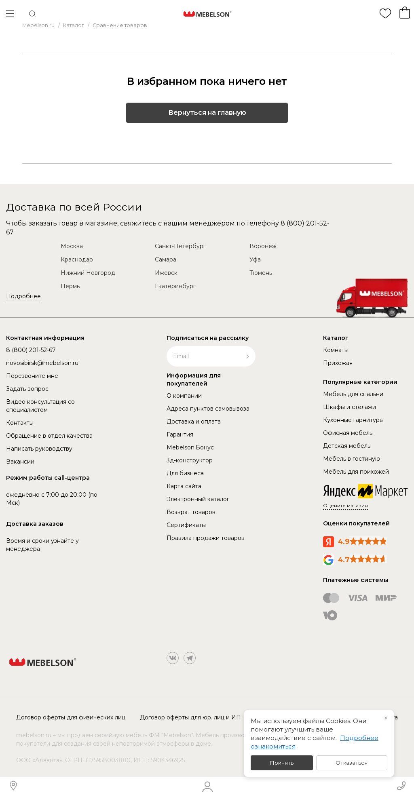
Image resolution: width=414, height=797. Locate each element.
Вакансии (20, 461)
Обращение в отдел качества (49, 435)
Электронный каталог (198, 499)
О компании (184, 395)
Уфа (255, 259)
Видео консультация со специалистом (40, 405)
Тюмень (260, 272)
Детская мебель (346, 445)
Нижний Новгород (88, 272)
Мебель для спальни (353, 394)
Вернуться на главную (207, 112)
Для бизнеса (185, 473)
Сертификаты (186, 525)
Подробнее (23, 296)
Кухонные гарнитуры (353, 420)
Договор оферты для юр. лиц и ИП (190, 717)
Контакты (20, 422)
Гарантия (180, 434)
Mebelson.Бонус (190, 447)
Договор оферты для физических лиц (70, 717)
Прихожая (338, 363)
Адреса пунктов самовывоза (208, 408)
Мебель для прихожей (356, 471)
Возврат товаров (191, 512)
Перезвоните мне (32, 376)
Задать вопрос (27, 388)
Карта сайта (184, 486)
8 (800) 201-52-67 (31, 350)
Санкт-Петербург (180, 246)
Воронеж (263, 246)
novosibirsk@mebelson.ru (42, 363)
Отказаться (352, 762)
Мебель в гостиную (351, 458)
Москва (72, 246)
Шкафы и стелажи (349, 407)
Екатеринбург (175, 286)
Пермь (70, 286)
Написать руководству (39, 448)
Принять (282, 762)
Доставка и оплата (194, 421)
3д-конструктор (190, 460)
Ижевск (166, 272)
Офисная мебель (347, 432)
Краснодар (77, 259)
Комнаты (336, 350)
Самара (165, 259)
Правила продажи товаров (206, 538)
